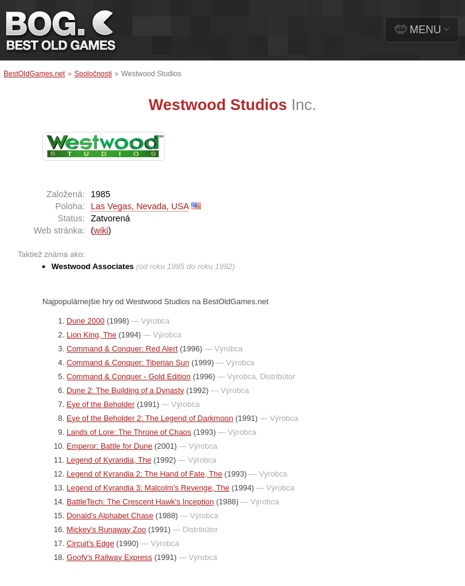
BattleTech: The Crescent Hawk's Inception (140, 501)
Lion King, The (91, 334)
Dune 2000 (86, 320)
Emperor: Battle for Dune (110, 446)
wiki (101, 230)
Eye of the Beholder (100, 404)
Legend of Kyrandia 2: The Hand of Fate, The (144, 473)
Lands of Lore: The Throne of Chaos (129, 432)
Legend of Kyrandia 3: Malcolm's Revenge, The (148, 487)
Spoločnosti (93, 74)
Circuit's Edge (90, 543)
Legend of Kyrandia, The (109, 459)
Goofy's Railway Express (109, 557)
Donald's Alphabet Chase (110, 515)
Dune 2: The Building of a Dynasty (125, 390)
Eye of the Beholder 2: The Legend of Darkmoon (150, 418)
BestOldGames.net (34, 74)
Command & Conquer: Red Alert (122, 348)
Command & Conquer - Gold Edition (129, 376)
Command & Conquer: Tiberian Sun (128, 362)
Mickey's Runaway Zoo (106, 529)
